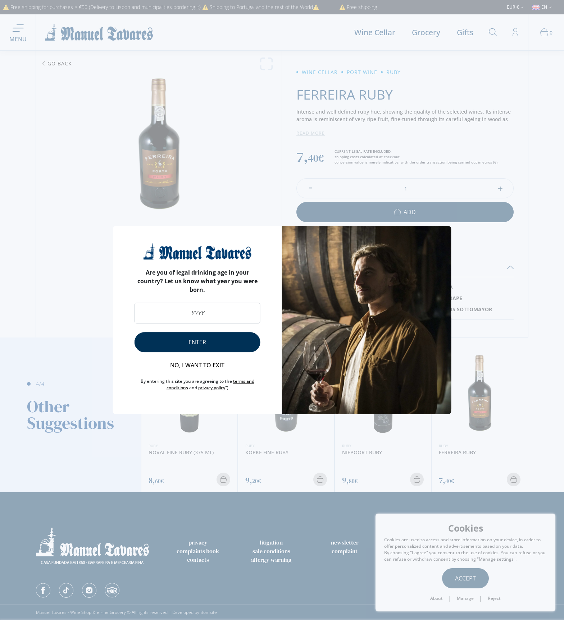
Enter (197, 342)
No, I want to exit (197, 365)
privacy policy (211, 388)
